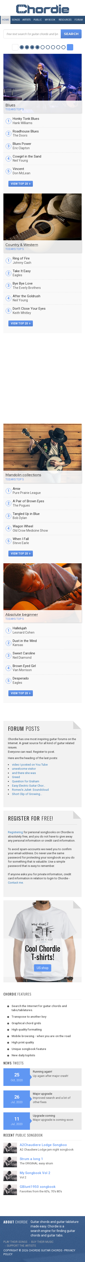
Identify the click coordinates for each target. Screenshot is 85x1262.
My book (50, 20)
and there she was (24, 773)
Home (5, 20)
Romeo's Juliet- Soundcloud (30, 789)
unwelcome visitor (24, 768)
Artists (26, 20)
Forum (79, 20)
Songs (16, 20)
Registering (15, 832)
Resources (65, 20)
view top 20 (20, 183)
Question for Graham (25, 781)
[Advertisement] (42, 377)
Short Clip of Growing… (27, 794)
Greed (16, 777)
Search (71, 34)
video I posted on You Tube (30, 764)
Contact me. (16, 882)
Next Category (70, 47)
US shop (43, 968)
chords (56, 1250)
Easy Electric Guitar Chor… (28, 785)
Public (38, 20)
